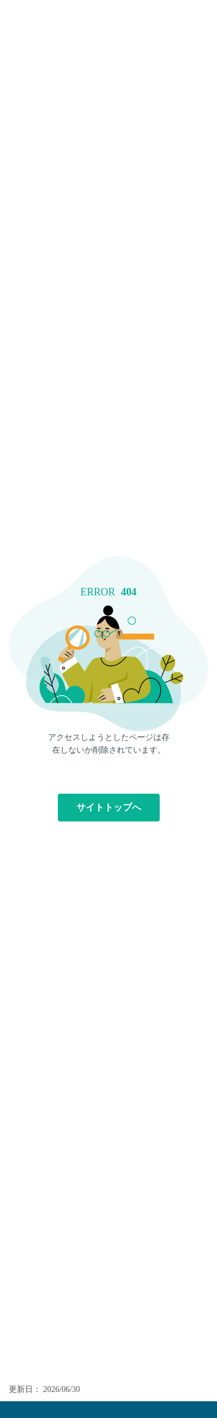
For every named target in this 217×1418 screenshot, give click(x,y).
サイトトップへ (108, 807)
